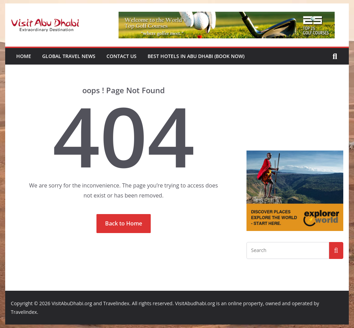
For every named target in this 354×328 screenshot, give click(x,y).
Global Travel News (68, 56)
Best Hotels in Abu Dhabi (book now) (196, 56)
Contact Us (121, 56)
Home (23, 56)
